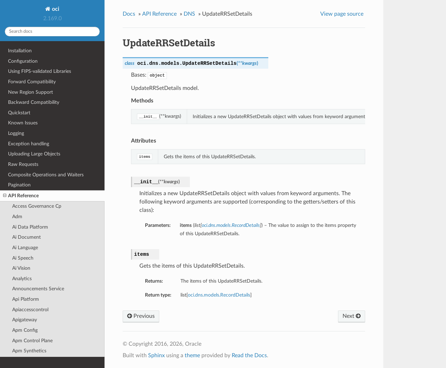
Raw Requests (23, 164)
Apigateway (24, 319)
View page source (341, 14)
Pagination (19, 184)
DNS (189, 14)
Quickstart (19, 112)
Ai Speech (22, 258)
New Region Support (30, 92)
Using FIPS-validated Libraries (39, 71)
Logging (16, 133)
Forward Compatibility (32, 81)
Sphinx (156, 355)
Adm (17, 216)
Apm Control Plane (32, 340)
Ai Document (26, 237)
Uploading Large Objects (34, 153)
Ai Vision (21, 268)
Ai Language (25, 247)
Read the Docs (249, 355)
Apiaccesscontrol (30, 309)
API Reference (21, 196)
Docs (129, 14)
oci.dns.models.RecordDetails (219, 295)
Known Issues (23, 122)
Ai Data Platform (30, 227)
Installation (20, 50)
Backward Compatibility (33, 102)
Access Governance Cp (36, 206)
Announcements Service (38, 288)
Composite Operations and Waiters (46, 174)
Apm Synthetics (29, 350)
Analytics (22, 278)
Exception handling (28, 143)
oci (55, 9)
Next (352, 316)
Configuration (23, 61)
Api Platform (25, 299)
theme (192, 355)
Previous (141, 316)
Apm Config (25, 330)
